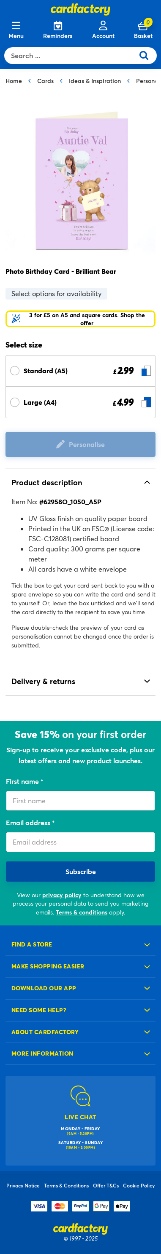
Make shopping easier (48, 966)
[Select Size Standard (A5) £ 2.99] (80, 371)
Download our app (43, 988)
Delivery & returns (43, 681)
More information (42, 1053)
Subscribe (80, 871)
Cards (45, 81)
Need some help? (38, 1010)
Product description (46, 482)
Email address (29, 822)
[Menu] (16, 30)
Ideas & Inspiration (95, 81)
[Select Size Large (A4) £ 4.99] (80, 402)
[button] (80, 318)
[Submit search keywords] (147, 55)
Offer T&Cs (106, 1185)
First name (23, 781)
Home (13, 81)
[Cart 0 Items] (143, 30)
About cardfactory (45, 1032)
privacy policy (62, 895)
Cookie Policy (139, 1185)
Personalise (87, 444)
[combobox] (71, 55)
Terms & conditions (81, 912)
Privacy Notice (23, 1185)
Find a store (31, 944)
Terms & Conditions (66, 1185)
